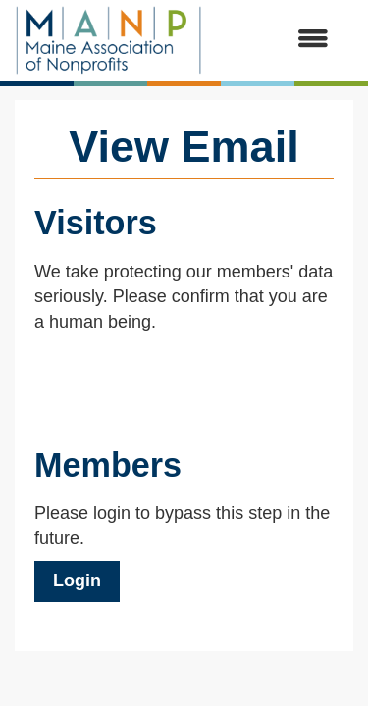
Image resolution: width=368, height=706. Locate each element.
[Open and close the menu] (275, 40)
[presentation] (183, 383)
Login (77, 580)
